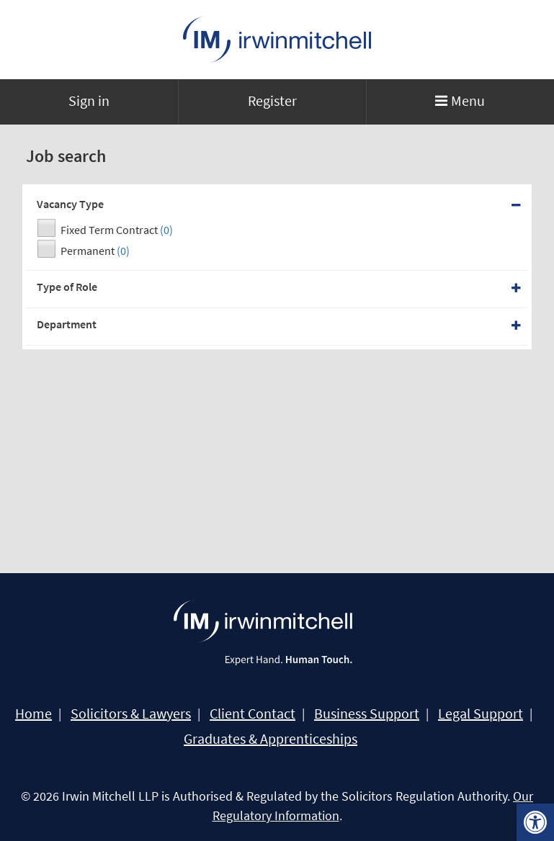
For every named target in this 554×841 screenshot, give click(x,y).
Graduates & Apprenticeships (270, 738)
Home (33, 713)
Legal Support (480, 713)
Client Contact (252, 713)
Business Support (366, 713)
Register (272, 100)
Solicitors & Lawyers (131, 713)
